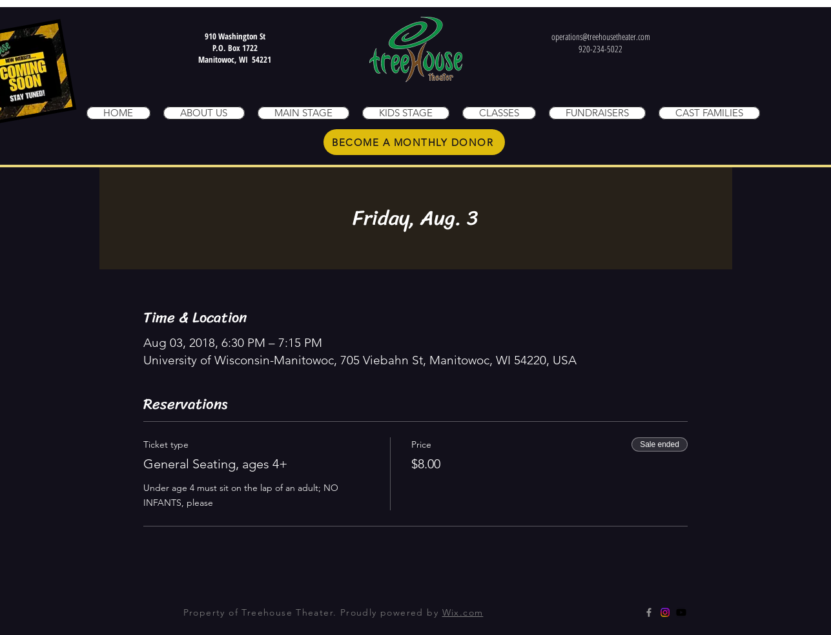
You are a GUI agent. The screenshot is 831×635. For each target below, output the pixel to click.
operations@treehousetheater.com (600, 36)
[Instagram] (665, 612)
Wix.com (463, 612)
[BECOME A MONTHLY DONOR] (414, 142)
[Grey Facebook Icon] (649, 612)
